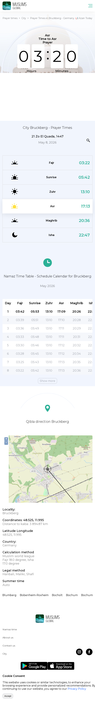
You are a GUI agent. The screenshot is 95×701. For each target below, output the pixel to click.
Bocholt (57, 595)
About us (8, 637)
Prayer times (10, 18)
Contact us (9, 645)
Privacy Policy (77, 688)
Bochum (72, 595)
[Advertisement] (47, 96)
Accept (7, 696)
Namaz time (10, 629)
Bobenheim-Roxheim (34, 595)
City (23, 18)
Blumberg (9, 595)
